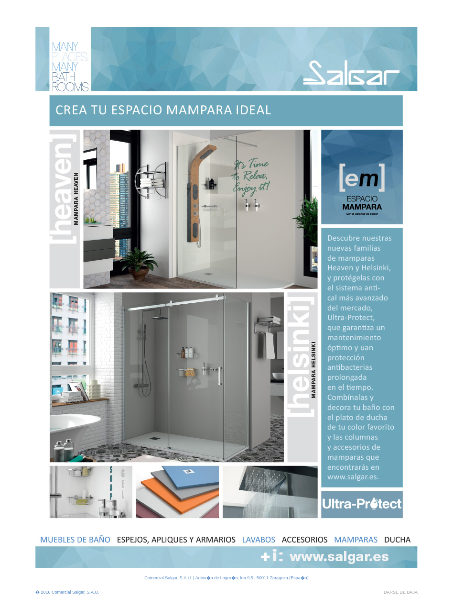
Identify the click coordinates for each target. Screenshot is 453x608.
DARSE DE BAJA (401, 592)
